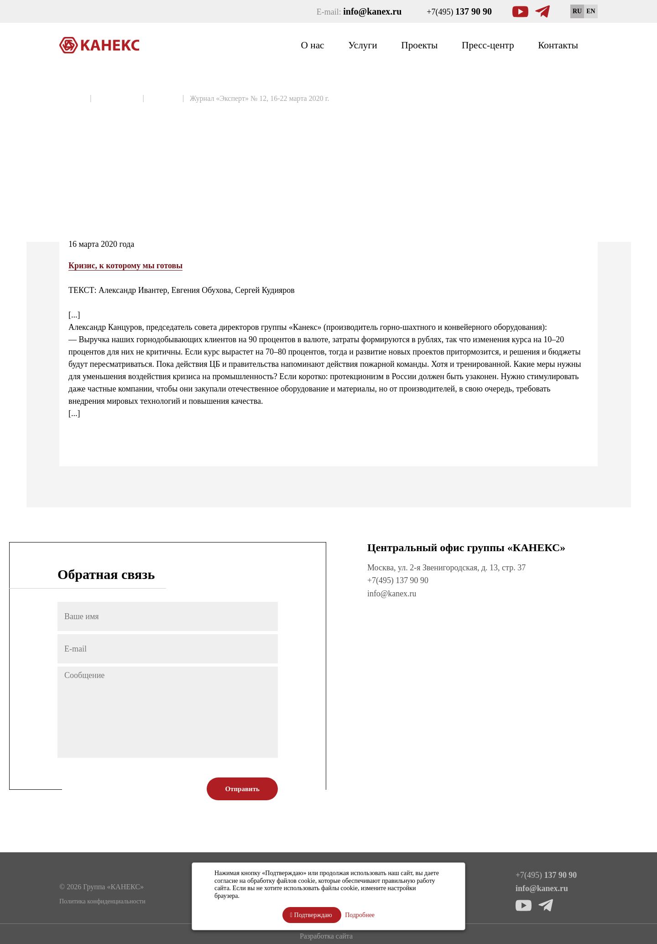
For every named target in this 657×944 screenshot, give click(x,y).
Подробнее (360, 915)
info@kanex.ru (392, 593)
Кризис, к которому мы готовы (125, 265)
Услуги (357, 45)
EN (590, 11)
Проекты (415, 45)
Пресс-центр (485, 45)
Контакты (557, 45)
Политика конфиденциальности (102, 900)
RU (577, 11)
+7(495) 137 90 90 (398, 580)
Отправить (242, 789)
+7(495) (459, 11)
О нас (306, 45)
